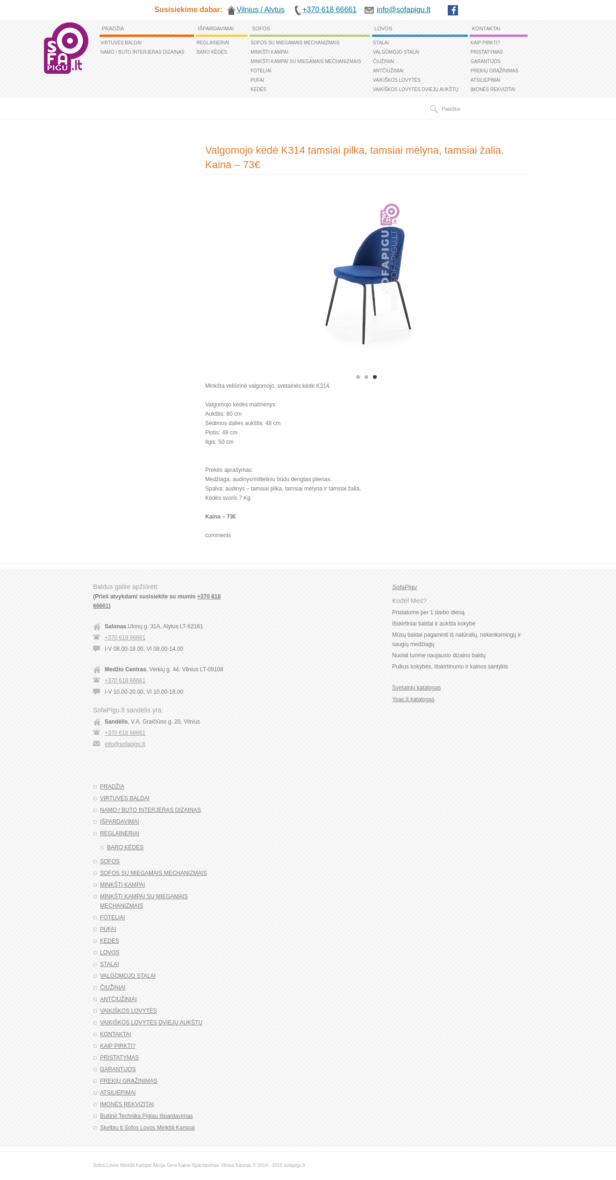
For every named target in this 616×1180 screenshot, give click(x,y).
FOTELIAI (261, 70)
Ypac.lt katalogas (413, 699)
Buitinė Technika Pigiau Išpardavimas (146, 1116)
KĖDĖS (258, 89)
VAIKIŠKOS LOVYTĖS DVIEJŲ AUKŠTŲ (415, 89)
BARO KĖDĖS (212, 52)
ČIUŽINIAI (383, 61)
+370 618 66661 (125, 637)
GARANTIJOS (486, 61)
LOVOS (383, 28)
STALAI (381, 42)
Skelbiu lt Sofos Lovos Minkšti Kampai (147, 1127)
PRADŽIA (113, 28)
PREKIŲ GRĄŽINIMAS (494, 70)
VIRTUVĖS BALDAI (121, 42)
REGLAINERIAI (213, 42)
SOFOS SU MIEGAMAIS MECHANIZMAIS (295, 42)
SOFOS (261, 28)
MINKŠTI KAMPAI (269, 52)
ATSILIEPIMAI (486, 80)
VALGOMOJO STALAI (396, 52)
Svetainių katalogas (416, 687)
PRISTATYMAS (487, 52)
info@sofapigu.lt (125, 744)
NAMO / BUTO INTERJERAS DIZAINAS (142, 52)
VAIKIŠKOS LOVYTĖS (397, 80)
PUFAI (257, 80)
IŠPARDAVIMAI (216, 28)
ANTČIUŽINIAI (388, 70)
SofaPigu (404, 586)
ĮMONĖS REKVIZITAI (493, 89)
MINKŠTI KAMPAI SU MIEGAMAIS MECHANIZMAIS (306, 61)
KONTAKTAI (486, 28)
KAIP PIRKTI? (485, 42)
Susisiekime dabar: (188, 10)
